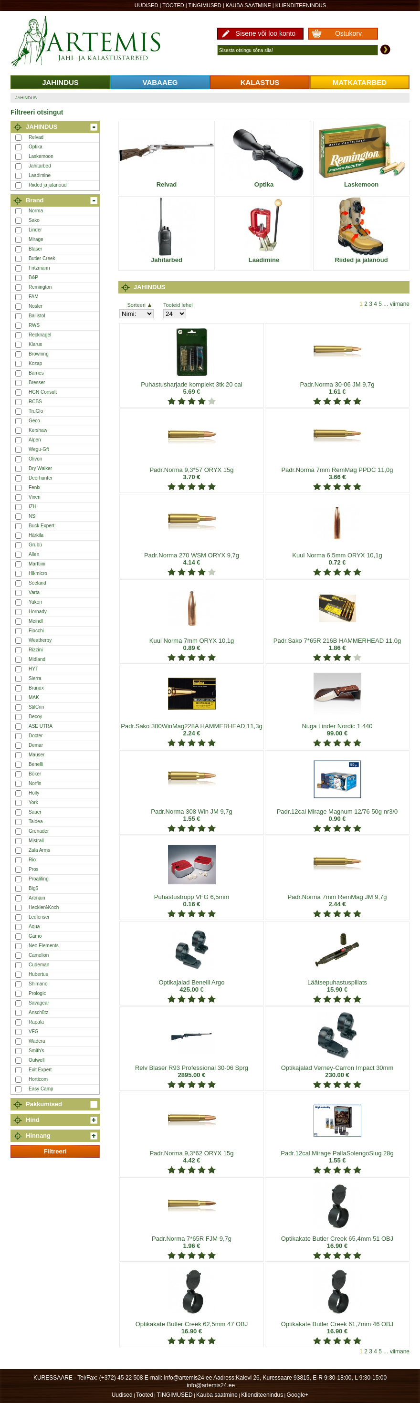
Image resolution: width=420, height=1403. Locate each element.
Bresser (37, 382)
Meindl (35, 621)
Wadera (37, 1041)
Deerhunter (40, 478)
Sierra (35, 678)
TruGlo (36, 411)
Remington (40, 287)
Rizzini (35, 649)
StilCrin (36, 707)
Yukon (35, 602)
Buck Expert (41, 525)
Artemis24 (96, 42)
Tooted (173, 5)
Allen (34, 554)
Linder (35, 229)
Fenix (34, 487)
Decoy (35, 716)
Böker (35, 773)
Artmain (37, 897)
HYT (33, 668)
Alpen (35, 439)
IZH (32, 506)
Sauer (35, 812)
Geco (34, 420)
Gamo (35, 936)
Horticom (38, 1079)
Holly (34, 793)
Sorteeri (139, 305)
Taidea (35, 821)
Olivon (35, 458)
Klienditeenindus (300, 5)
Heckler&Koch (44, 907)
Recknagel (40, 334)
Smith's (36, 1050)
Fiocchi (36, 630)
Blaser (35, 248)
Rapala (36, 1022)
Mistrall (36, 840)
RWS (34, 325)
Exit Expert (40, 1069)
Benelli (36, 764)
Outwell (36, 1060)
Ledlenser (39, 917)
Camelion (39, 955)
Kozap (35, 363)
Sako (34, 220)
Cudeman (39, 964)
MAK (34, 697)
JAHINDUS (60, 82)
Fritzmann (39, 268)
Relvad (36, 137)
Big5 (33, 888)
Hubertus (38, 974)
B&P (33, 277)
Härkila (36, 535)
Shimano (38, 983)
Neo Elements (44, 945)
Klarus (35, 344)
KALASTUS (260, 82)
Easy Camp (41, 1088)
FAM (34, 296)
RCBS (35, 401)
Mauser (36, 754)
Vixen (35, 497)
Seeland (37, 583)
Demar (36, 745)
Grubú (35, 544)
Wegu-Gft (39, 449)
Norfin (35, 783)
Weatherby (40, 640)
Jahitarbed (40, 165)
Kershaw (38, 430)
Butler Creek (42, 258)
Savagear (39, 1002)
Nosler (35, 306)
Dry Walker (40, 468)
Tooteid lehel (178, 305)
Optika (35, 146)
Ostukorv (348, 33)
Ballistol (37, 315)
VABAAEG (160, 82)
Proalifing (39, 878)
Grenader (39, 831)
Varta (34, 592)
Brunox (36, 688)
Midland (37, 659)
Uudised (146, 5)
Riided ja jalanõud (48, 185)
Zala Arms (39, 850)
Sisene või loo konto (265, 33)
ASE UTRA (40, 726)
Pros (34, 869)
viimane (400, 304)
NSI (33, 516)
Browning (39, 353)
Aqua (34, 926)
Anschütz (38, 1012)
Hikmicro (38, 573)
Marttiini (37, 563)
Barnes (36, 373)
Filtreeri (55, 1151)
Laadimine (40, 175)
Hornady (38, 611)
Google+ (298, 1395)
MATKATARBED (360, 82)
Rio (32, 859)
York (33, 802)
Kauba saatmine (248, 5)
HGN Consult (43, 392)
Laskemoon (41, 156)
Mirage (36, 239)
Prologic (37, 993)
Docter (35, 735)
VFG (34, 1031)
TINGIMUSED (205, 5)
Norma (36, 210)
